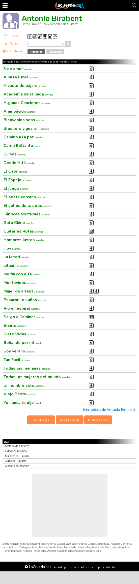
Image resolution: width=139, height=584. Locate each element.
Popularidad (55, 51)
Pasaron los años (25, 300)
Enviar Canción (98, 420)
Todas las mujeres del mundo (37, 377)
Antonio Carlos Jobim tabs (93, 543)
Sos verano (19, 351)
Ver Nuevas (41, 420)
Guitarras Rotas (23, 231)
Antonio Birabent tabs (33, 543)
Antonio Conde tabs (50, 547)
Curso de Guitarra (15, 461)
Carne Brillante (23, 145)
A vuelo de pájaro (25, 85)
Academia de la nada (28, 94)
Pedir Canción (69, 420)
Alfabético (36, 51)
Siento (15, 325)
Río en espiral (22, 308)
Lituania (16, 265)
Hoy (12, 248)
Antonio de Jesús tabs (77, 547)
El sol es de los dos (27, 205)
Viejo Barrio (20, 394)
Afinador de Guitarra (17, 456)
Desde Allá (19, 163)
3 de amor (18, 69)
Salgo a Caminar (24, 317)
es (88, 567)
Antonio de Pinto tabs (104, 547)
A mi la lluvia (21, 77)
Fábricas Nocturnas (27, 214)
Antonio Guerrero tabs (87, 550)
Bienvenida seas (24, 120)
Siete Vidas (20, 334)
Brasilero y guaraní (26, 128)
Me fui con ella (22, 274)
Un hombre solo (24, 385)
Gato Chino (19, 222)
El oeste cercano (24, 197)
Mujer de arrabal (24, 291)
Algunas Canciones (27, 103)
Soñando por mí (23, 342)
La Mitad (16, 257)
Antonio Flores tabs (34, 550)
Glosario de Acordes (17, 466)
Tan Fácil (17, 360)
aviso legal (60, 567)
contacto (109, 567)
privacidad (77, 567)
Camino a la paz (23, 137)
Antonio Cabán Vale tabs (62, 543)
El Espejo (17, 180)
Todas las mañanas (27, 368)
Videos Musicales (16, 451)
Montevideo (20, 282)
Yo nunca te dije (23, 402)
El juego (16, 188)
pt (99, 567)
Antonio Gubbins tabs (60, 550)
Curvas (15, 154)
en (94, 567)
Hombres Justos (24, 240)
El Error (15, 171)
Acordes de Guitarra (17, 446)
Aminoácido (20, 111)
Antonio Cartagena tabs (23, 547)
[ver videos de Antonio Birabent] (109, 409)
